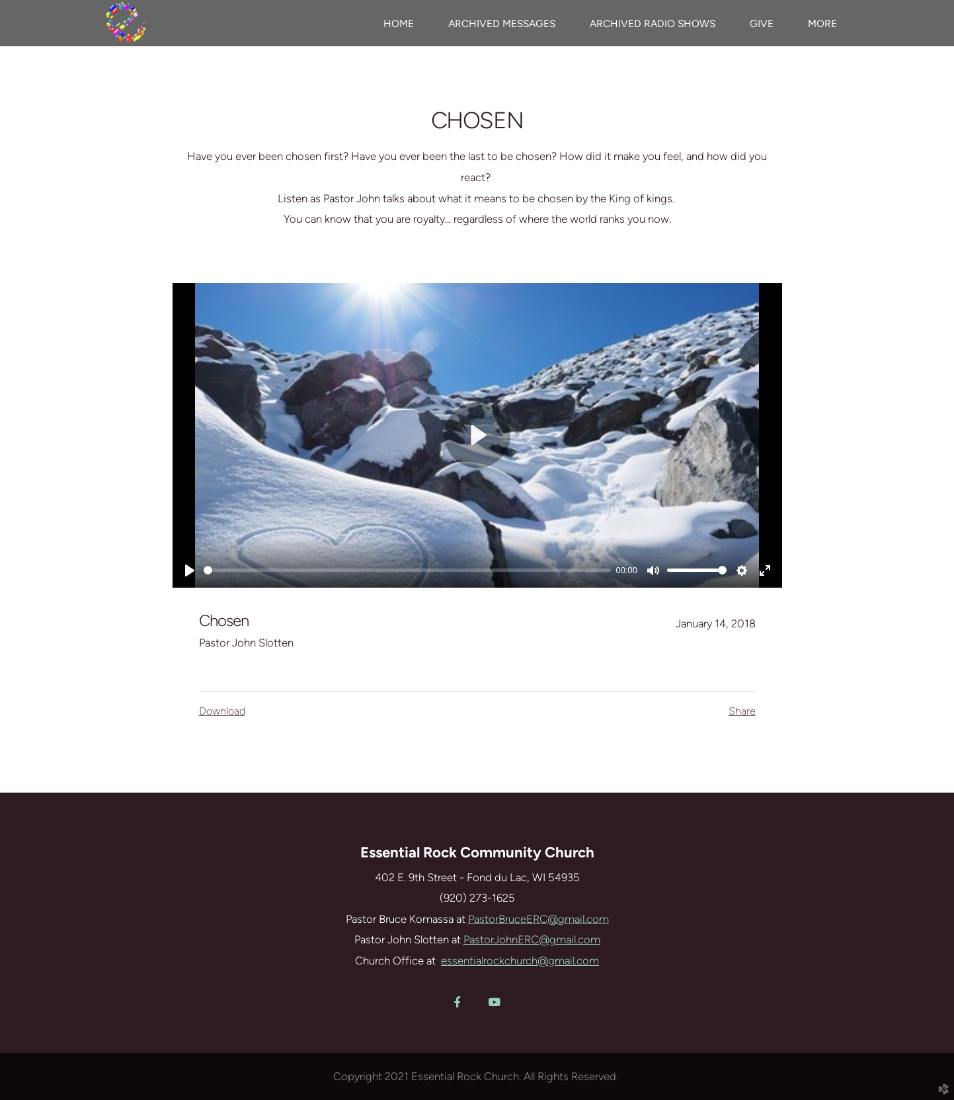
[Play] (189, 570)
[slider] (407, 570)
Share (742, 711)
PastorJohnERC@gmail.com (531, 939)
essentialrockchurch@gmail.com (520, 960)
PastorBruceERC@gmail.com (538, 918)
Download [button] (222, 711)
